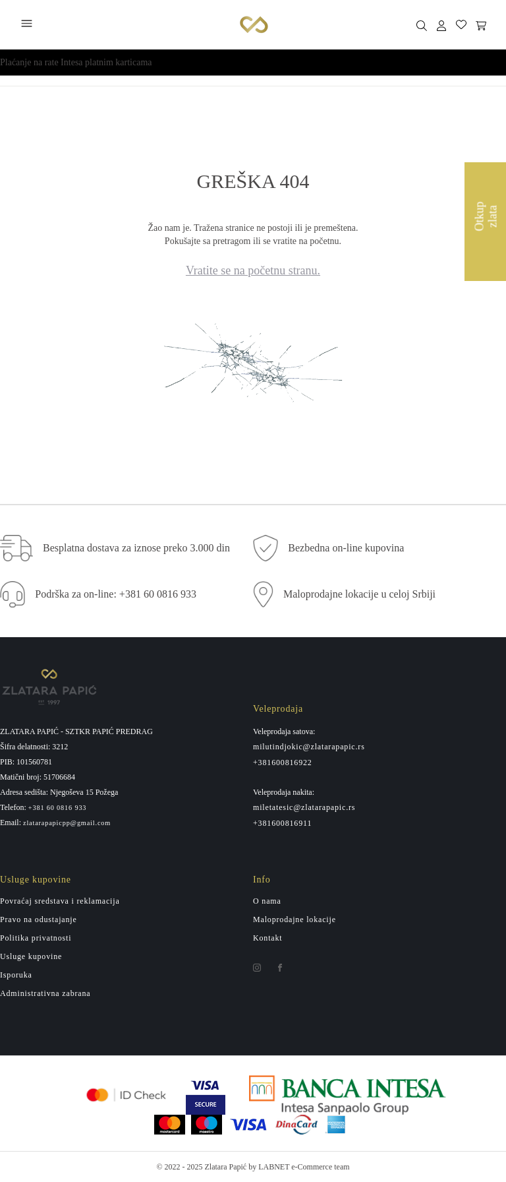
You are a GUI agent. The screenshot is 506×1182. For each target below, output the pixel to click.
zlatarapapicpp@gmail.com (67, 823)
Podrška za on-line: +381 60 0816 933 (115, 594)
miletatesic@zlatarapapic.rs (304, 807)
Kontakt (268, 938)
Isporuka (16, 975)
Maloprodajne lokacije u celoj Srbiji (359, 594)
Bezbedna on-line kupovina (346, 547)
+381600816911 (282, 823)
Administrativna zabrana (45, 993)
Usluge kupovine (31, 956)
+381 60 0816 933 (57, 808)
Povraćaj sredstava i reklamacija (60, 901)
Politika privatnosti (35, 938)
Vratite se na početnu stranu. (253, 270)
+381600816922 (282, 762)
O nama (267, 901)
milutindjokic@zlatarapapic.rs (309, 747)
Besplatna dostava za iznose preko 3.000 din (136, 547)
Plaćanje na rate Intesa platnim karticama (76, 62)
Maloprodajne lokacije (294, 919)
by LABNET (268, 1166)
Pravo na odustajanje (38, 919)
